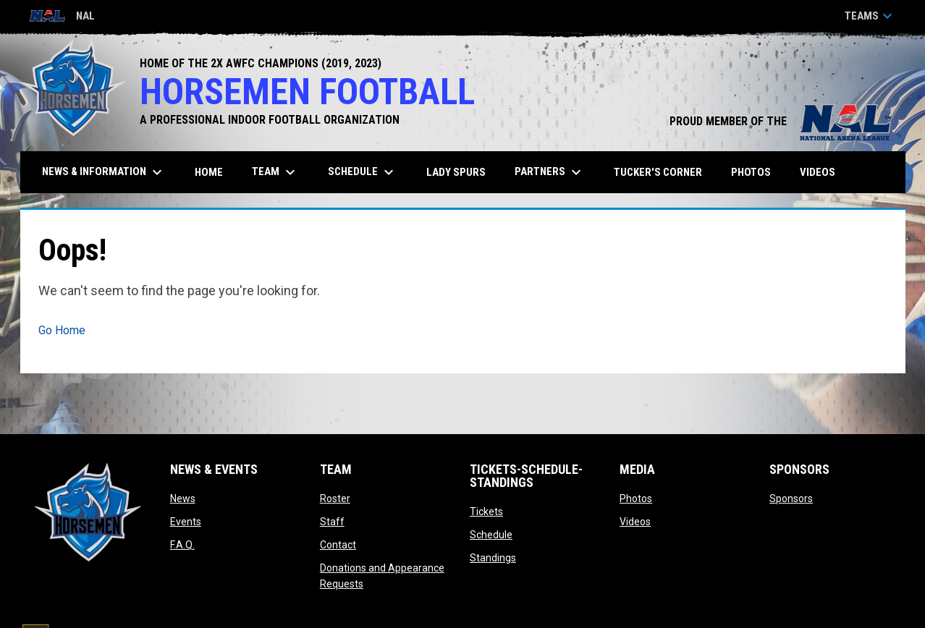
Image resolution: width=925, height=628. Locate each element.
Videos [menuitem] (817, 172)
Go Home (61, 330)
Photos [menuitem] (751, 172)
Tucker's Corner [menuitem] (658, 172)
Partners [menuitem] (550, 172)
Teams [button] (870, 16)
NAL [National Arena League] (62, 17)
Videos (635, 521)
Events (185, 521)
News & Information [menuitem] (104, 172)
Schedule (491, 534)
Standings (493, 558)
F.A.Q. (182, 545)
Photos (636, 498)
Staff (332, 521)
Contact (338, 545)
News (182, 498)
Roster (335, 498)
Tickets (486, 511)
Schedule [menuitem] (362, 172)
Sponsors (791, 498)
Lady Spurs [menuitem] (456, 172)
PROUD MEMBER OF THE (780, 121)
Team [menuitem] (275, 172)
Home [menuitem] (209, 172)
